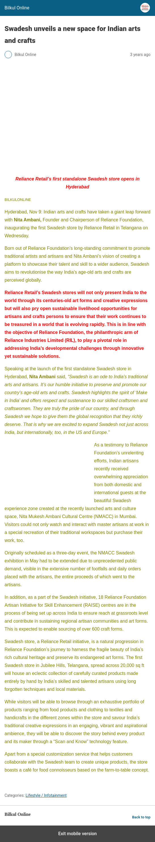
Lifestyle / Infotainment (46, 795)
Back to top (141, 817)
